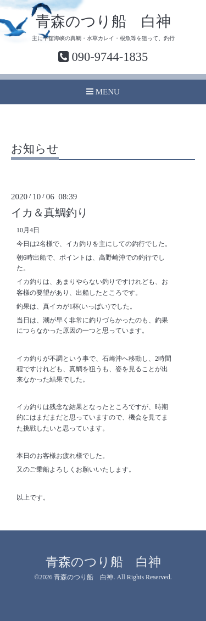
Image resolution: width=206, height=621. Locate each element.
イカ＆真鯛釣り (49, 213)
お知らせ (35, 149)
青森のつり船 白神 (103, 21)
